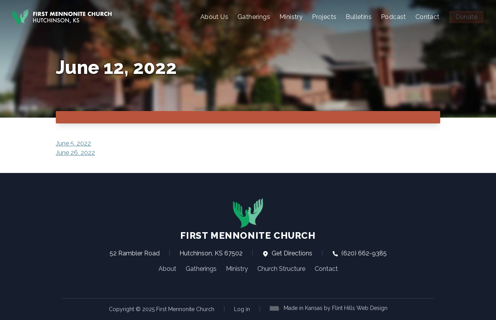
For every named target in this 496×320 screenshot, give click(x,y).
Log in (242, 309)
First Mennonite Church (247, 219)
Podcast (393, 17)
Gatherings (254, 17)
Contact (427, 17)
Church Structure (281, 268)
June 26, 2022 (75, 152)
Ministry (291, 17)
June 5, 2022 (73, 143)
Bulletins (359, 17)
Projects (324, 17)
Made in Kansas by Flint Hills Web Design (336, 308)
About (167, 268)
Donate (466, 17)
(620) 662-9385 (359, 253)
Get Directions (287, 253)
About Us (214, 17)
